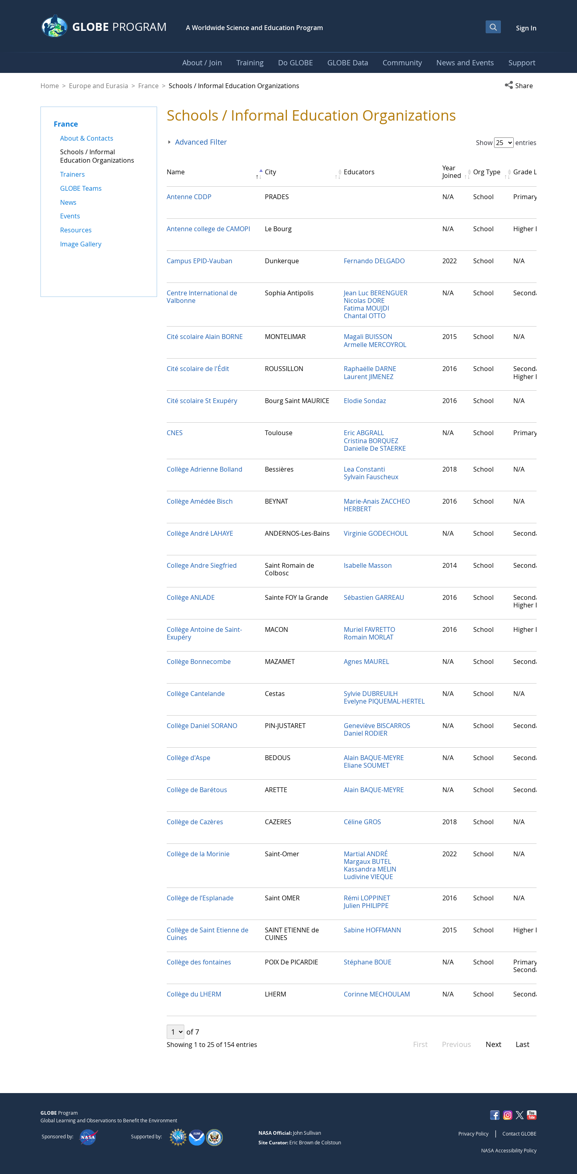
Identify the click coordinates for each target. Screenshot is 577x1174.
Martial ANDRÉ (366, 853)
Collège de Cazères (195, 821)
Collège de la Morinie (198, 853)
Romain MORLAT (368, 637)
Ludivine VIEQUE (368, 876)
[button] (520, 86)
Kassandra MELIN (370, 869)
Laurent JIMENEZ (368, 376)
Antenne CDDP (189, 196)
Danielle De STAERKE (375, 448)
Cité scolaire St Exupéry (202, 400)
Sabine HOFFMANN (372, 930)
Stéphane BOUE (367, 962)
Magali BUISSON (368, 336)
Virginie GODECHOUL (376, 533)
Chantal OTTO (364, 315)
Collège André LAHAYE (200, 533)
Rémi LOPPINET (367, 898)
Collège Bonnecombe (199, 661)
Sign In (526, 28)
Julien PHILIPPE (366, 905)
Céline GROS (362, 821)
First (420, 1044)
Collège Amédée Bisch (200, 501)
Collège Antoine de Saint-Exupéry (204, 633)
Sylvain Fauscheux (371, 476)
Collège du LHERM (194, 994)
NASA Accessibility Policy (509, 1150)
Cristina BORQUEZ (371, 440)
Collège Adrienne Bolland (204, 469)
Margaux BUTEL (367, 861)
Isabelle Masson (368, 565)
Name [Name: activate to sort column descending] (176, 171)
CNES (175, 432)
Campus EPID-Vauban (199, 260)
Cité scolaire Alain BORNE (205, 336)
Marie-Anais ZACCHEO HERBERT (377, 505)
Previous (456, 1044)
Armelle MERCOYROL (375, 344)
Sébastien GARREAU (374, 597)
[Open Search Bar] (493, 26)
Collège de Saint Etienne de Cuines (207, 934)
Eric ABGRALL (364, 432)
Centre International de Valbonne (202, 296)
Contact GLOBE (519, 1133)
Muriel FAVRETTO (369, 629)
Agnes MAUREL (366, 661)
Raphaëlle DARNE (370, 368)
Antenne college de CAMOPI (208, 228)
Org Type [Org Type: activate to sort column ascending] (486, 171)
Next (493, 1044)
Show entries (506, 142)
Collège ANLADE (191, 597)
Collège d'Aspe (188, 757)
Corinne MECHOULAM (377, 994)
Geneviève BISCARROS (377, 725)
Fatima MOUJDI (366, 308)
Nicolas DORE (364, 300)
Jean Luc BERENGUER (376, 292)
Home (49, 85)
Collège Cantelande (196, 693)
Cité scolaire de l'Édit (198, 368)
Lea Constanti (364, 469)
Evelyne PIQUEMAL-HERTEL (384, 701)
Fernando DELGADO (374, 260)
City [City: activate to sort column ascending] (270, 171)
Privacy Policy (473, 1133)
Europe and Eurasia (98, 85)
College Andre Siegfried (202, 565)
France (148, 85)
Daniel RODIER (365, 733)
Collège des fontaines (199, 962)
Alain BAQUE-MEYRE (374, 757)
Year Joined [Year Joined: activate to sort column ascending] (451, 171)
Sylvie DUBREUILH (371, 693)
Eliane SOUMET (366, 765)
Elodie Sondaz (365, 400)
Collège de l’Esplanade (200, 898)
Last (522, 1044)
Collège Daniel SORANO (202, 725)
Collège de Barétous (197, 789)
